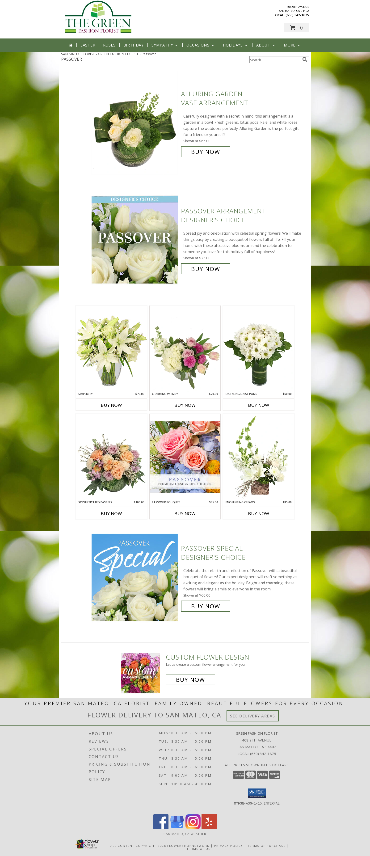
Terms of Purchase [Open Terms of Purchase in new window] (267, 845)
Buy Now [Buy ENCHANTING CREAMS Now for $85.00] (258, 513)
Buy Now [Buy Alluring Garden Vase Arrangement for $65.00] (205, 152)
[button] (296, 27)
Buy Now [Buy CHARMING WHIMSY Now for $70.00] (185, 405)
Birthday (133, 45)
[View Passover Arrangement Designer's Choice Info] (135, 240)
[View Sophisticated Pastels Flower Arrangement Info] (111, 457)
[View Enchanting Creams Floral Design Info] (258, 457)
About (266, 45)
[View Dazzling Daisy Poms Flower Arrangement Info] (258, 349)
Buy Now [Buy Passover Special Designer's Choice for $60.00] (205, 606)
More (292, 45)
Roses (109, 45)
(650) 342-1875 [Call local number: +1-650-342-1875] (297, 15)
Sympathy (165, 45)
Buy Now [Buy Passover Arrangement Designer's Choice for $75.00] (205, 269)
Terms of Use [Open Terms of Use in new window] (200, 849)
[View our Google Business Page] (177, 828)
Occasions (200, 45)
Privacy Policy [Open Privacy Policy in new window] (228, 845)
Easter (87, 45)
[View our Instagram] (193, 828)
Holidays (235, 45)
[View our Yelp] (209, 828)
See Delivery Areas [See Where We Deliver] (252, 716)
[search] (305, 59)
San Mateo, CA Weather (185, 834)
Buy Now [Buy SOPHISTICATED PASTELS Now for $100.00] (111, 513)
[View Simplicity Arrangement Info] (111, 348)
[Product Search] (275, 59)
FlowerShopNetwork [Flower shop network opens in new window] (188, 845)
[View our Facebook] (160, 828)
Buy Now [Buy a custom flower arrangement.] (190, 679)
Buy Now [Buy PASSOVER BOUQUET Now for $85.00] (185, 513)
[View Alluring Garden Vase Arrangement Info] (135, 123)
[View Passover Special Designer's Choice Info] (135, 577)
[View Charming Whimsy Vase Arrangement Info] (185, 349)
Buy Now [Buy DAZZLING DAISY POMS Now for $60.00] (258, 405)
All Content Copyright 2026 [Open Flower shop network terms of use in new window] (138, 845)
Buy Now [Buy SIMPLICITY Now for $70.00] (111, 405)
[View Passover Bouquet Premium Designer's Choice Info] (185, 457)
